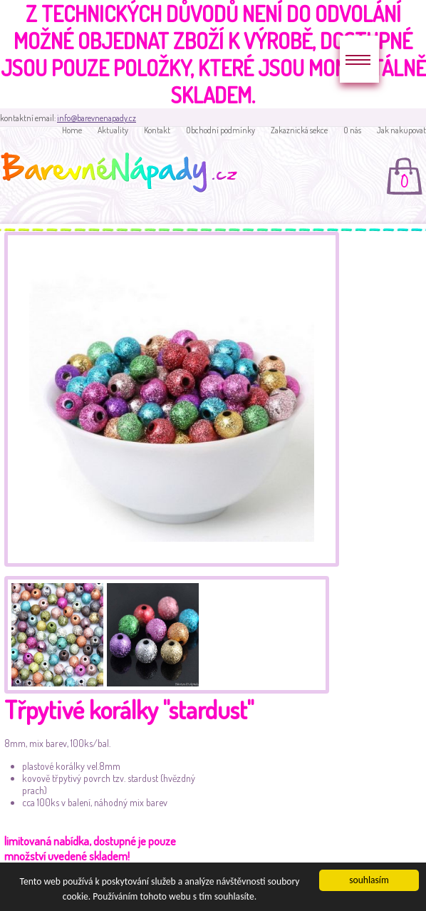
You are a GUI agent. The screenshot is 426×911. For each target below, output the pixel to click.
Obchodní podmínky (220, 130)
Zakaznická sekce (299, 130)
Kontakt (157, 130)
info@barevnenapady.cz (96, 118)
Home (72, 130)
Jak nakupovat (401, 130)
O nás (352, 130)
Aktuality (113, 130)
